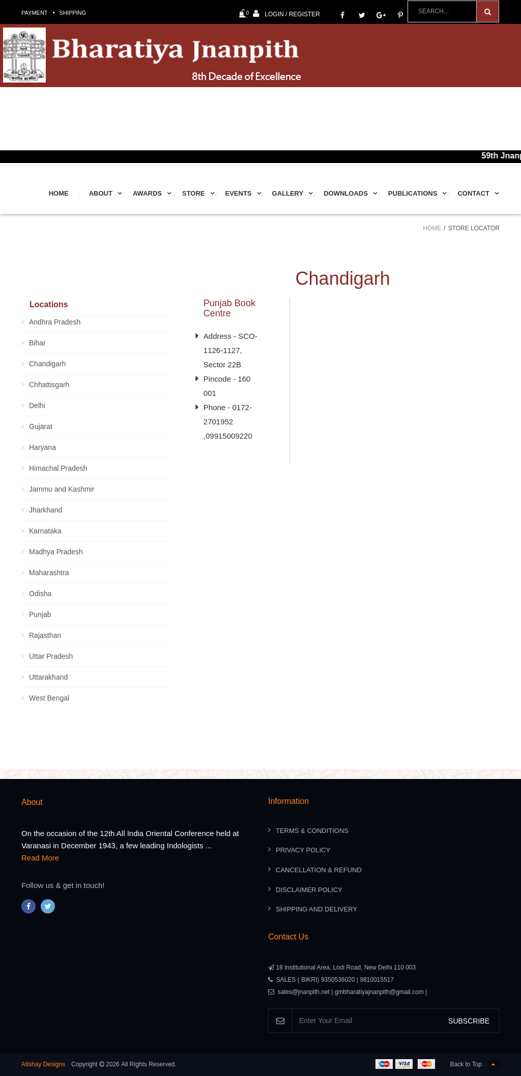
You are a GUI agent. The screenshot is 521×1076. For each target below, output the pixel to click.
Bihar (37, 343)
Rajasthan (45, 635)
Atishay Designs (43, 1064)
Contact (473, 193)
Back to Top (475, 1064)
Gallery (288, 193)
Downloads (346, 193)
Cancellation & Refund (319, 870)
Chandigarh (47, 364)
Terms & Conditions (312, 831)
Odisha (40, 593)
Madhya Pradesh (56, 552)
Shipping (73, 13)
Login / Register (286, 13)
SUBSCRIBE (468, 1021)
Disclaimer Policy (309, 890)
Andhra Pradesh (54, 322)
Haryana (42, 447)
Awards (147, 193)
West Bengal (49, 698)
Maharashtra (49, 573)
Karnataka (45, 531)
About (100, 193)
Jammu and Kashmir (61, 489)
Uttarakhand (48, 677)
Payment (34, 13)
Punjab (40, 614)
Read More (40, 857)
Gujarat (40, 426)
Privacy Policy (303, 850)
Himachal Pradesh (58, 468)
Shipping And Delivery (316, 909)
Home (59, 193)
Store (193, 193)
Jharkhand (45, 510)
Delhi (37, 405)
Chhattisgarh (49, 385)
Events (238, 193)
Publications (413, 193)
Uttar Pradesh (51, 656)
